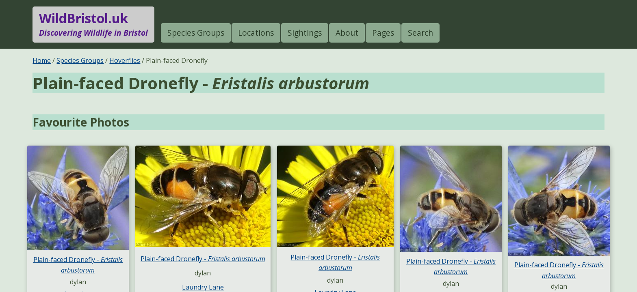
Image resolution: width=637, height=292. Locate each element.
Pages (383, 32)
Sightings (305, 32)
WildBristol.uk (93, 24)
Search (420, 32)
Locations (256, 32)
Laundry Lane (203, 287)
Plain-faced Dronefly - (203, 258)
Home (41, 60)
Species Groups (195, 32)
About (347, 32)
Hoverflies (124, 60)
